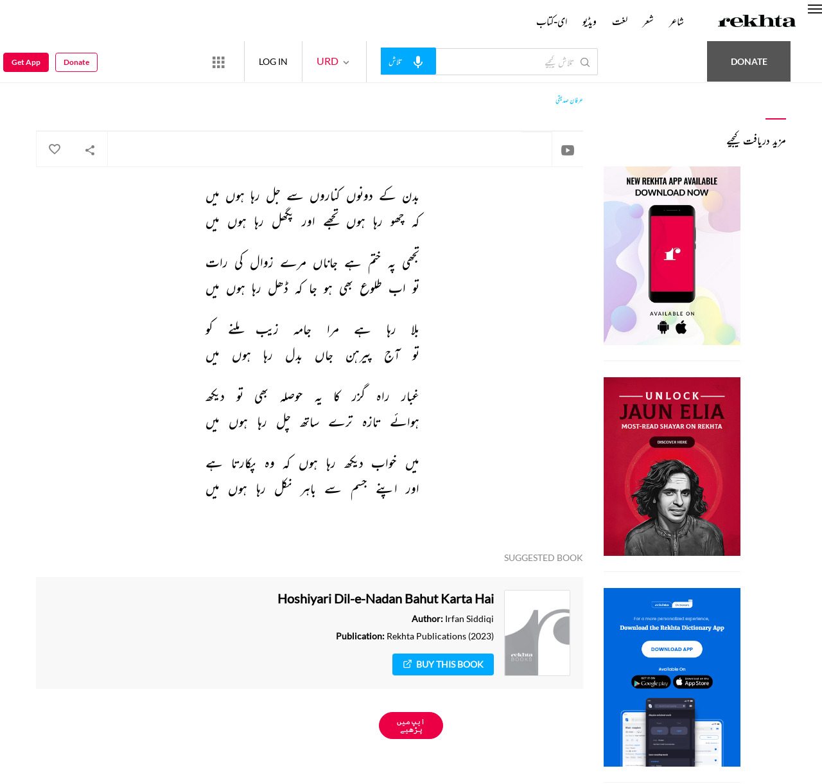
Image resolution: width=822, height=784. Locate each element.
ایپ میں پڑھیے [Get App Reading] (411, 725)
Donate (749, 61)
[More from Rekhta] (218, 61)
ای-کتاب (551, 21)
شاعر (676, 21)
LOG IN (273, 61)
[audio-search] (408, 61)
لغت (619, 21)
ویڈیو (589, 21)
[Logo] (757, 22)
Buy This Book (443, 664)
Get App (26, 62)
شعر (648, 21)
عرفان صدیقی (569, 100)
